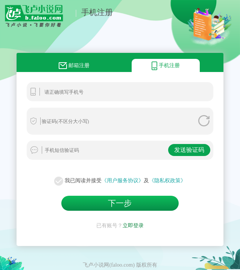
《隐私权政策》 (167, 180)
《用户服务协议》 (123, 180)
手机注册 (97, 12)
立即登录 (133, 225)
